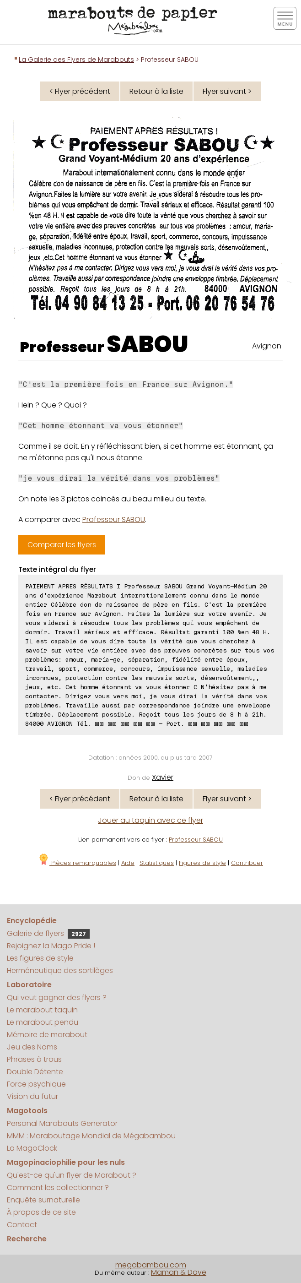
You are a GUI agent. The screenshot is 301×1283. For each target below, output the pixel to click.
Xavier (162, 777)
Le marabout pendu (42, 1022)
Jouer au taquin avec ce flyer (150, 820)
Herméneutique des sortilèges (60, 970)
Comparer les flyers (61, 544)
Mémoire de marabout (47, 1034)
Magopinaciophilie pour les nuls (66, 1162)
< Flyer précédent (79, 91)
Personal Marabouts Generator (62, 1123)
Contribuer (247, 863)
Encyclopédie (32, 920)
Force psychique (36, 1084)
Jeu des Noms (32, 1047)
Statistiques (157, 863)
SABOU (147, 344)
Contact (22, 1224)
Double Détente (35, 1071)
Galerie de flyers (48, 933)
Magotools (27, 1110)
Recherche (27, 1239)
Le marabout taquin (42, 1010)
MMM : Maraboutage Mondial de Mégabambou (91, 1136)
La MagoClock (32, 1148)
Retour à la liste (156, 91)
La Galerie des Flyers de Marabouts (76, 59)
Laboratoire (29, 984)
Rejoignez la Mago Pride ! (51, 946)
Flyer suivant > (227, 91)
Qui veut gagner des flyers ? (57, 997)
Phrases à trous (34, 1059)
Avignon (266, 346)
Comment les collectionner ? (58, 1187)
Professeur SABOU (113, 519)
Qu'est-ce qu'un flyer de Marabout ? (71, 1175)
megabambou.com (150, 1265)
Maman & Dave (178, 1272)
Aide (127, 863)
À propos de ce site (41, 1212)
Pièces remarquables (77, 863)
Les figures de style (40, 958)
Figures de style (202, 863)
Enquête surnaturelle (43, 1200)
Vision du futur (32, 1096)
